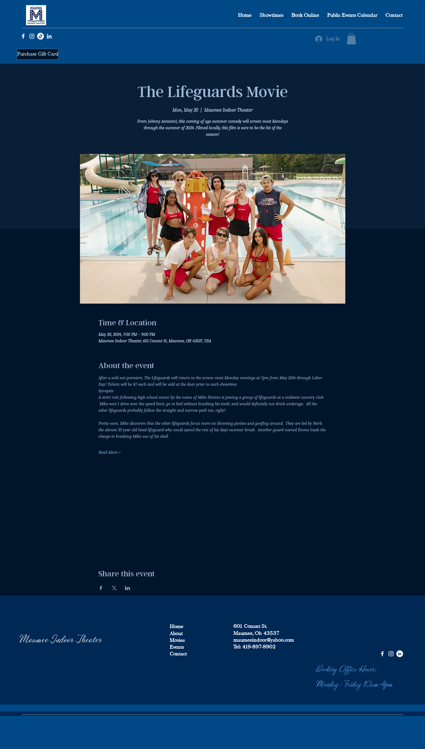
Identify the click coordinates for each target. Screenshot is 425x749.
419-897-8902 (258, 647)
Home (176, 626)
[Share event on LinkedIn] (127, 588)
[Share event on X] (114, 588)
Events (177, 647)
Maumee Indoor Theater (61, 638)
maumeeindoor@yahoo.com (263, 640)
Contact (178, 654)
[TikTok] (40, 36)
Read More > (109, 452)
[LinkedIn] (49, 36)
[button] (351, 38)
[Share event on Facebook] (101, 588)
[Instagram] (31, 36)
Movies (177, 640)
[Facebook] (23, 36)
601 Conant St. (250, 626)
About (176, 633)
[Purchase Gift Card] (38, 54)
